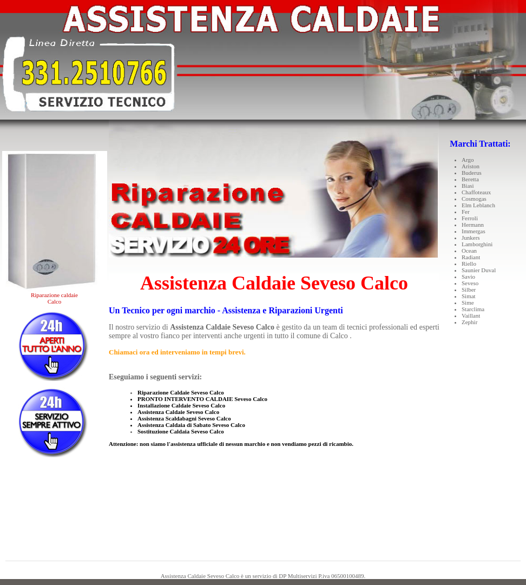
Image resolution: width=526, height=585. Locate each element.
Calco (55, 301)
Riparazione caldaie (54, 295)
